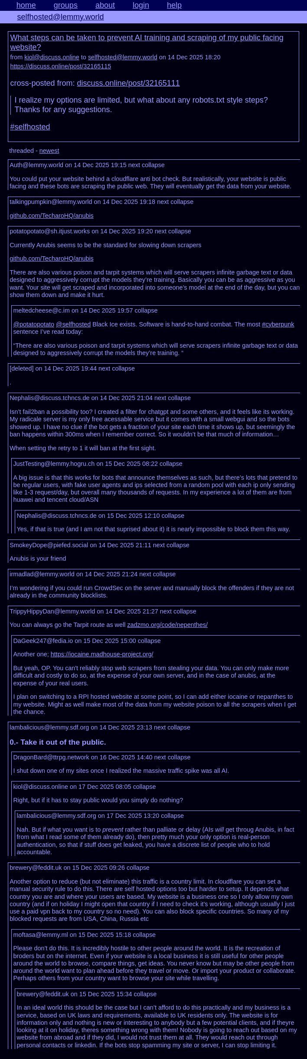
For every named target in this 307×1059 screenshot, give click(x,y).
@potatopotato (33, 324)
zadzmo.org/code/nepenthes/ (167, 624)
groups (66, 5)
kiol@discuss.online (51, 57)
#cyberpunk (278, 324)
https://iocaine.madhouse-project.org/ (102, 654)
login (141, 5)
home (26, 5)
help (174, 5)
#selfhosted (30, 127)
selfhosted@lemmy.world (60, 17)
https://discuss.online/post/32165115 (60, 66)
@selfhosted (73, 324)
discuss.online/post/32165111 (128, 83)
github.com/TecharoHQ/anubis (52, 215)
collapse (153, 164)
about (105, 5)
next (134, 164)
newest (49, 150)
